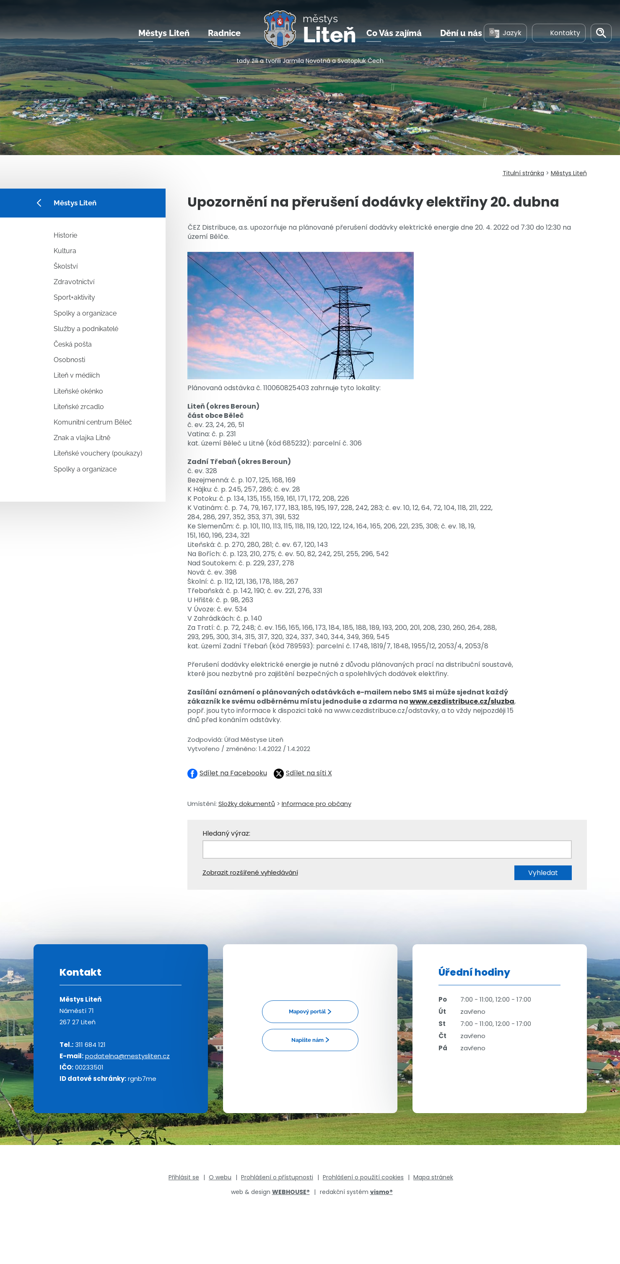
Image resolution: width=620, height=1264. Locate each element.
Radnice (224, 33)
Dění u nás (461, 33)
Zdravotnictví (74, 282)
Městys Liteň (163, 33)
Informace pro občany (316, 803)
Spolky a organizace (85, 313)
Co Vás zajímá (394, 33)
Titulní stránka (523, 173)
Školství (66, 266)
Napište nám (307, 1040)
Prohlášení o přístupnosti (277, 1177)
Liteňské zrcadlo (79, 407)
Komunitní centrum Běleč (93, 422)
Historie (65, 235)
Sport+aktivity (74, 297)
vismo (381, 1192)
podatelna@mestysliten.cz (127, 1056)
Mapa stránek (433, 1177)
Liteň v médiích (77, 375)
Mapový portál (307, 1011)
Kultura (65, 251)
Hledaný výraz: (226, 833)
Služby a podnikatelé (86, 329)
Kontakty (558, 33)
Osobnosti (69, 360)
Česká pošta (73, 344)
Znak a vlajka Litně (82, 438)
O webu (220, 1177)
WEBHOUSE (291, 1192)
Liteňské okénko (78, 391)
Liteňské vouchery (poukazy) (98, 453)
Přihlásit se (184, 1177)
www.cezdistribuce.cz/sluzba (462, 701)
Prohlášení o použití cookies (363, 1177)
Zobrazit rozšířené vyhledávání (250, 872)
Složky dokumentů (246, 803)
